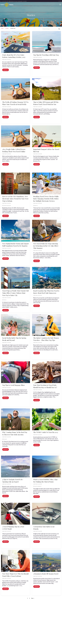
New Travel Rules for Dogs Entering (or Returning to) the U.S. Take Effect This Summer (45, 246)
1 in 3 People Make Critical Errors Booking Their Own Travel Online (13, 150)
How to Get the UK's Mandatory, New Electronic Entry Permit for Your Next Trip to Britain (15, 198)
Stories (6, 28)
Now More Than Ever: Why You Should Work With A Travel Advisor (15, 575)
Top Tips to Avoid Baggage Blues (13, 385)
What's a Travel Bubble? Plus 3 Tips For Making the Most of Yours (45, 480)
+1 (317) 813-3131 (4, 1)
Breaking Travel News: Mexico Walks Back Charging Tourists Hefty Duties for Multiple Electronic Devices (46, 198)
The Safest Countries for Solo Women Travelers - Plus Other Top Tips (46, 339)
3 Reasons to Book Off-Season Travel (45, 574)
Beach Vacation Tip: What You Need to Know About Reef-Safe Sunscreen (46, 292)
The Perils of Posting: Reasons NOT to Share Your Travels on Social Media (15, 103)
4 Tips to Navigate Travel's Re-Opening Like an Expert (12, 480)
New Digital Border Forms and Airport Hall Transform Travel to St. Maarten (15, 245)
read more (5, 69)
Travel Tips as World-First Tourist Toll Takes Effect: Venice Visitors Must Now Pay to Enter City (15, 293)
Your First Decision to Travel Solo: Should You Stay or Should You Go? (45, 386)
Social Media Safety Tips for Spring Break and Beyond (14, 339)
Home (2, 28)
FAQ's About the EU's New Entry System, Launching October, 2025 (13, 56)
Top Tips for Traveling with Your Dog (46, 55)
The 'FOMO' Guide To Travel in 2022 (45, 432)
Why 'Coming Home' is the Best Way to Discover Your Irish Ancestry (14, 433)
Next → (33, 598)
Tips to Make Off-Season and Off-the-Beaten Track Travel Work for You (46, 103)
